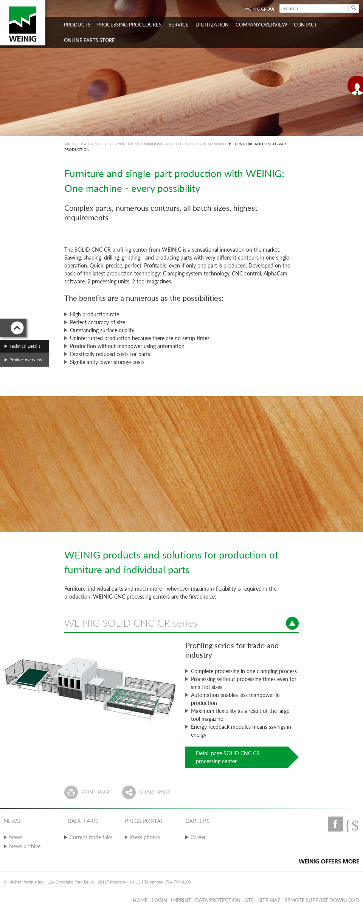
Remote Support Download (321, 900)
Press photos (145, 837)
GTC (249, 900)
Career (198, 837)
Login (159, 900)
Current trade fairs (91, 837)
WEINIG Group (260, 8)
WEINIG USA (75, 144)
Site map (269, 900)
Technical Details (24, 346)
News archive (24, 846)
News (15, 837)
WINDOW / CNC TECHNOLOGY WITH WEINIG (186, 144)
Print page (96, 792)
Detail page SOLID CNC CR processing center (228, 757)
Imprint (181, 900)
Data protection (217, 900)
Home (140, 900)
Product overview (25, 359)
